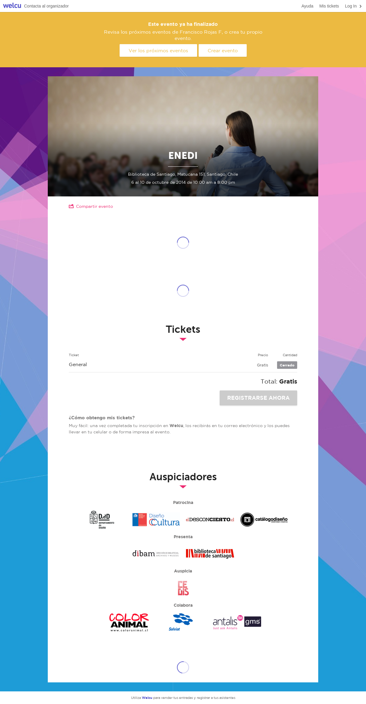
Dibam (156, 553)
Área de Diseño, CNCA (156, 519)
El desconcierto (210, 519)
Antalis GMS (237, 622)
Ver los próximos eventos (158, 50)
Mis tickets (329, 6)
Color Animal (129, 622)
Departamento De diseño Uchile (102, 519)
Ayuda (307, 6)
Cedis (183, 588)
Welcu (12, 6)
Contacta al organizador (46, 6)
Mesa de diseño (264, 519)
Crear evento (223, 50)
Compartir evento (91, 206)
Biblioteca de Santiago (210, 553)
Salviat (183, 622)
